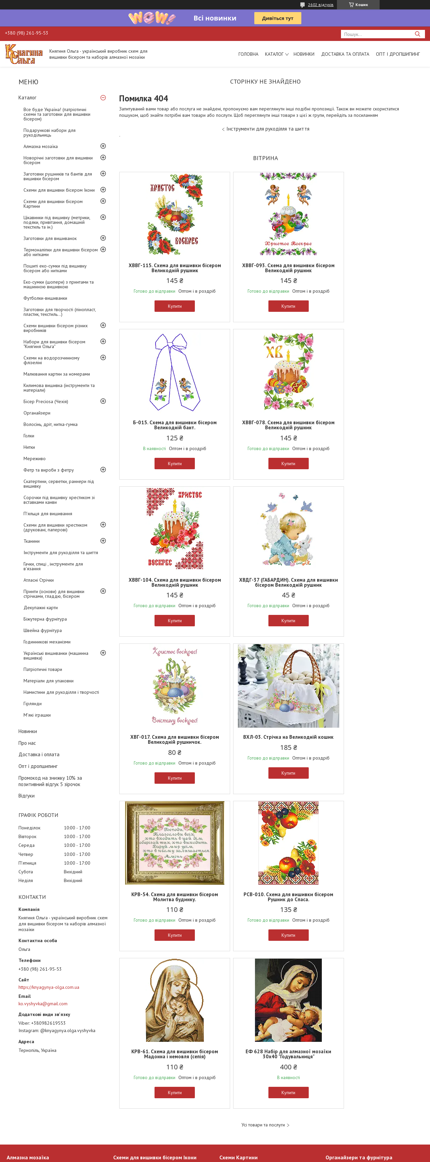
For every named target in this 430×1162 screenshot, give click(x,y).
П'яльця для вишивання (48, 514)
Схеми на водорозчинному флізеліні (52, 360)
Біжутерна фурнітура (45, 619)
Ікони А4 (122, 1099)
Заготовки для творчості (350, 1106)
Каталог (274, 54)
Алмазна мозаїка (41, 146)
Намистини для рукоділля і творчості (61, 692)
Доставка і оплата (38, 754)
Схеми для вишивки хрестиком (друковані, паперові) (55, 527)
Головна (248, 54)
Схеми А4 (229, 1106)
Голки (29, 436)
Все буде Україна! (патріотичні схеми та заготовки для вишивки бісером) (57, 114)
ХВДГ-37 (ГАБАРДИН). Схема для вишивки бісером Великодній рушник (364, 427)
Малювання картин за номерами (57, 374)
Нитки (29, 447)
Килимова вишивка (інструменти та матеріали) (59, 387)
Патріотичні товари (43, 669)
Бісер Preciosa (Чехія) (46, 401)
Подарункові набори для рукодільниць (50, 132)
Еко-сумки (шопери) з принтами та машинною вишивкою (59, 284)
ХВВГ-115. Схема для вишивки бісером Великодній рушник (167, 268)
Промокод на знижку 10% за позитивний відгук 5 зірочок (50, 781)
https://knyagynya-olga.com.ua (48, 987)
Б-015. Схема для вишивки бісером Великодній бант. (363, 268)
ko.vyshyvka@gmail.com (43, 1004)
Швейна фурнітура (43, 630)
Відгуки (26, 795)
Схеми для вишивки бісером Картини (53, 203)
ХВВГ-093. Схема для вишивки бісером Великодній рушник (265, 268)
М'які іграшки (37, 715)
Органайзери (37, 413)
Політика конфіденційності (332, 1155)
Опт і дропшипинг (398, 54)
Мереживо (35, 458)
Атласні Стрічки (39, 580)
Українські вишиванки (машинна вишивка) (56, 655)
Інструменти (338, 1114)
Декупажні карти (41, 607)
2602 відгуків (321, 4)
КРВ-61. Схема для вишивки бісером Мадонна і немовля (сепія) (265, 744)
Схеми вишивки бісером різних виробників (56, 328)
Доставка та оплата (345, 54)
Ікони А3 (122, 1106)
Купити (167, 306)
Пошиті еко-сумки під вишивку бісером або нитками (55, 268)
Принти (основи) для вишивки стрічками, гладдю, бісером (54, 593)
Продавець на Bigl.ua (215, 1149)
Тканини (32, 541)
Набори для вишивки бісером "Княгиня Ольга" (54, 344)
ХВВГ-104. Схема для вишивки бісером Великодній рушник (265, 425)
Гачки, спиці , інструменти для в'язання (53, 566)
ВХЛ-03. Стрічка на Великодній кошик (265, 587)
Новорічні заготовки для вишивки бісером (58, 160)
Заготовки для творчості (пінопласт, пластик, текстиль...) (60, 311)
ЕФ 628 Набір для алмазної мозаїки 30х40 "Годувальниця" (364, 744)
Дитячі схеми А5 (236, 1099)
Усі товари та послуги (263, 815)
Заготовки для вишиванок (50, 238)
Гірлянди (33, 703)
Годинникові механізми (47, 642)
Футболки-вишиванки (45, 298)
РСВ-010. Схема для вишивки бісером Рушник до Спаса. (167, 744)
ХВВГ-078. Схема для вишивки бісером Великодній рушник (167, 425)
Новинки (304, 54)
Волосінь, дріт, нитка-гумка (51, 424)
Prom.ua (247, 1143)
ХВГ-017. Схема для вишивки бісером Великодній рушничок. (167, 587)
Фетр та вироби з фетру (49, 470)
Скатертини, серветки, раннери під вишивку (59, 483)
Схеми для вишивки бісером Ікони (59, 190)
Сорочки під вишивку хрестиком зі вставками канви (59, 499)
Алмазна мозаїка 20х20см (33, 1106)
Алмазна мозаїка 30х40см (33, 1099)
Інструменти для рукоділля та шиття (61, 552)
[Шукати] (417, 34)
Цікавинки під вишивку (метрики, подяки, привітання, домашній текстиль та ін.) (57, 222)
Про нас (27, 743)
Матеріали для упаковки (49, 681)
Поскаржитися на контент (279, 1155)
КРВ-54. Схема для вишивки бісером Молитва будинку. (364, 587)
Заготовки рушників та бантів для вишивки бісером (58, 176)
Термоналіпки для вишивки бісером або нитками (61, 252)
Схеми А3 (229, 1114)
